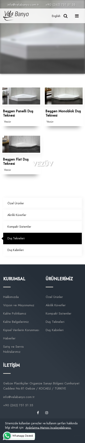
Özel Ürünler (15, 203)
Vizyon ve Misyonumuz (18, 305)
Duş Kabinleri (15, 250)
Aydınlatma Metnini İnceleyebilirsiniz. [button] (48, 428)
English (56, 16)
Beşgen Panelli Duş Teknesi (18, 113)
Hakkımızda (11, 297)
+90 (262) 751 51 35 (60, 5)
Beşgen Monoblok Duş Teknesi (63, 113)
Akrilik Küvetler (16, 215)
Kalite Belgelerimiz (16, 322)
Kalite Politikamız (14, 313)
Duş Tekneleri (16, 238)
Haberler (9, 338)
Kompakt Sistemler (19, 227)
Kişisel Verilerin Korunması (21, 330)
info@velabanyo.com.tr (23, 5)
